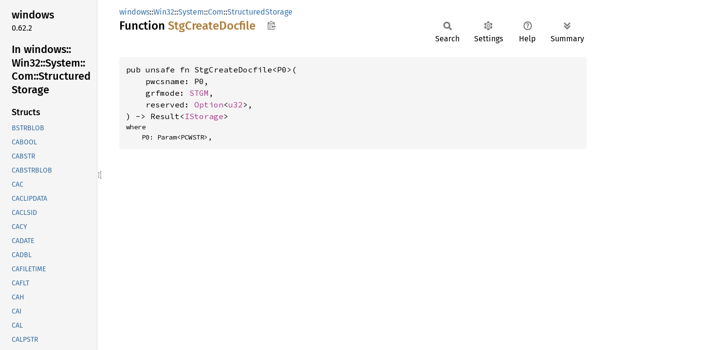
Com (215, 12)
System (191, 12)
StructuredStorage (260, 12)
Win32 (163, 12)
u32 (235, 104)
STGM (199, 93)
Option (208, 104)
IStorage (203, 116)
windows (134, 12)
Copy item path (271, 25)
